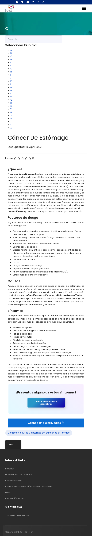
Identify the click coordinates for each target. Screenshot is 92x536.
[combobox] (33, 39)
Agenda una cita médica (46, 423)
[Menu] (84, 8)
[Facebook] (17, 2)
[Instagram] (38, 2)
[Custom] (43, 2)
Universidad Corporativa (18, 474)
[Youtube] (28, 2)
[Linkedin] (33, 2)
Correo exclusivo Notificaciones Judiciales (28, 486)
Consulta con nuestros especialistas (46, 402)
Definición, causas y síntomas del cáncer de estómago (39, 432)
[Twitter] (22, 2)
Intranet (9, 468)
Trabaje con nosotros (17, 515)
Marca (8, 492)
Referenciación (13, 480)
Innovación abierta (15, 498)
